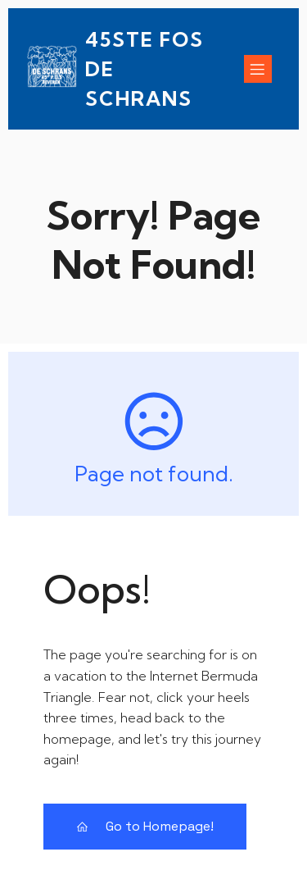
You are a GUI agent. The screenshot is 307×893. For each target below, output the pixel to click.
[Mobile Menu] (258, 69)
